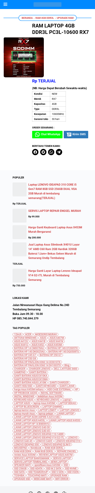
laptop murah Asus (24, 393)
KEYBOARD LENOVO (48, 379)
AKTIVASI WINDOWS (25, 317)
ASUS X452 (38, 324)
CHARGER (19, 349)
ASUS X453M (55, 324)
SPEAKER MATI (22, 445)
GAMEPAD (19, 352)
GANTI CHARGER (59, 362)
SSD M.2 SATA (53, 448)
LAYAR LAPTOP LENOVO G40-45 (32, 410)
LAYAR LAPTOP (65, 393)
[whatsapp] (56, 132)
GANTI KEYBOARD (46, 366)
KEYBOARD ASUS (23, 379)
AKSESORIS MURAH (46, 314)
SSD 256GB (20, 448)
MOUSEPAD (20, 428)
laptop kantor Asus (24, 390)
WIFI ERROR (61, 459)
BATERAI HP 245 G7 (25, 335)
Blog (66, 345)
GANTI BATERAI (37, 352)
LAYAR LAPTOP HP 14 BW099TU (32, 403)
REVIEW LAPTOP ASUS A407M (55, 435)
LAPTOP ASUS (22, 383)
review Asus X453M (24, 435)
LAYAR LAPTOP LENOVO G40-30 (32, 407)
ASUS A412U (21, 321)
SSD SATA (19, 452)
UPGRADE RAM (58, 455)
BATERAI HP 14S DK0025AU (29, 331)
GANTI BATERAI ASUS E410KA (30, 355)
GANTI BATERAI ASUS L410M (30, 362)
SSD (66, 445)
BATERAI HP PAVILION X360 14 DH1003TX (37, 345)
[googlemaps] (64, 474)
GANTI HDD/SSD (23, 366)
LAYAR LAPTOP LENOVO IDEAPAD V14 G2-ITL (39, 417)
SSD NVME (71, 448)
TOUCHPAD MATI (37, 455)
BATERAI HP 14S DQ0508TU (63, 331)
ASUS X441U (21, 324)
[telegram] (64, 132)
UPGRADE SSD (22, 459)
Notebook (36, 428)
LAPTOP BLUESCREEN (26, 386)
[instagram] (47, 474)
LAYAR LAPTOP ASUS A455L (29, 400)
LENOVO (73, 417)
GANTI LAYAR (67, 366)
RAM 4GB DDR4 (22, 431)
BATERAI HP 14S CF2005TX (63, 328)
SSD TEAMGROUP (38, 452)
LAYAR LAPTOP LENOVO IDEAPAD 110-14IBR (39, 414)
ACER (28, 314)
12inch (17, 314)
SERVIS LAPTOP (62, 438)
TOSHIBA (19, 455)
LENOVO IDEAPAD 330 (26, 424)
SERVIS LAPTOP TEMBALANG (30, 441)
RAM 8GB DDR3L (44, 431)
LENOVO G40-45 (23, 421)
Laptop (67, 379)
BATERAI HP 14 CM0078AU (29, 328)
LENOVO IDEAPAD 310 (68, 421)
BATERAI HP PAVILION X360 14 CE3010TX (37, 342)
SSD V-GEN (58, 452)
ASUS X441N (56, 321)
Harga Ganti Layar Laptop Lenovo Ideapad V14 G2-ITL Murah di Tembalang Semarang (55, 255)
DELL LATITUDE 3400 (65, 349)
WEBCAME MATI (43, 459)
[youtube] (39, 474)
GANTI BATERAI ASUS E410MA (31, 359)
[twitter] (49, 132)
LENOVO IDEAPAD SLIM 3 (56, 424)
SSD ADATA (36, 448)
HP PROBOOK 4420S (25, 373)
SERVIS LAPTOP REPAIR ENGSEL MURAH (54, 190)
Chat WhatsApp (53, 106)
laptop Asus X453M (44, 383)
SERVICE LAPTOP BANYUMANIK (31, 438)
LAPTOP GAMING (52, 386)
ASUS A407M (57, 317)
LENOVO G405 (44, 421)
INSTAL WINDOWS (24, 376)
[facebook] (41, 132)
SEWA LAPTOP (59, 441)
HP (76, 369)
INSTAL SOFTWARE (51, 373)
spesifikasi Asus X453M (47, 445)
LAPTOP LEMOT (47, 390)
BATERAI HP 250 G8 (25, 338)
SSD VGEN (73, 452)
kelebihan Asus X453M (50, 376)
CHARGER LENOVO (39, 349)
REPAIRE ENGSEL (66, 431)
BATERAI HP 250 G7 (50, 335)
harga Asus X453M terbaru (28, 369)
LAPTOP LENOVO (69, 390)
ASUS (43, 317)
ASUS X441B (38, 321)
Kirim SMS (50, 114)
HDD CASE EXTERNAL (59, 369)
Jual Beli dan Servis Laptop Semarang (52, 487)
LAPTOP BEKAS (67, 383)
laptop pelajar (45, 393)
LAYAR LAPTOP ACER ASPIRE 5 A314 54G (37, 397)
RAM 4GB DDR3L (54, 428)
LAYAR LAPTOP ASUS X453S (64, 400)
